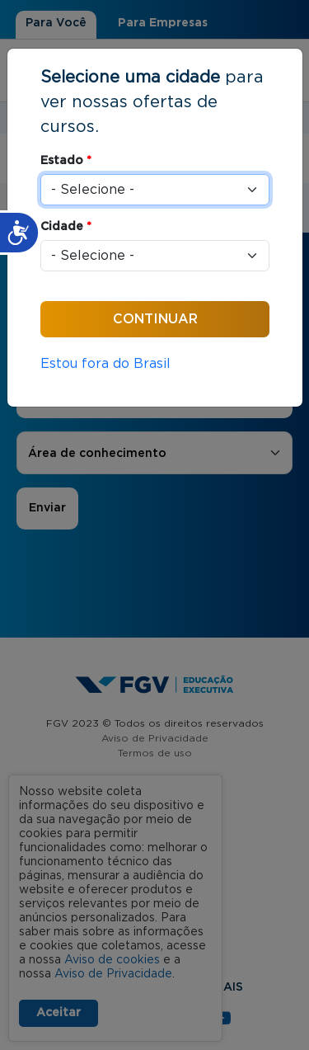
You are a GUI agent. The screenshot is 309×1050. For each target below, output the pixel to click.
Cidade (65, 227)
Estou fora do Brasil (105, 363)
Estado (65, 161)
